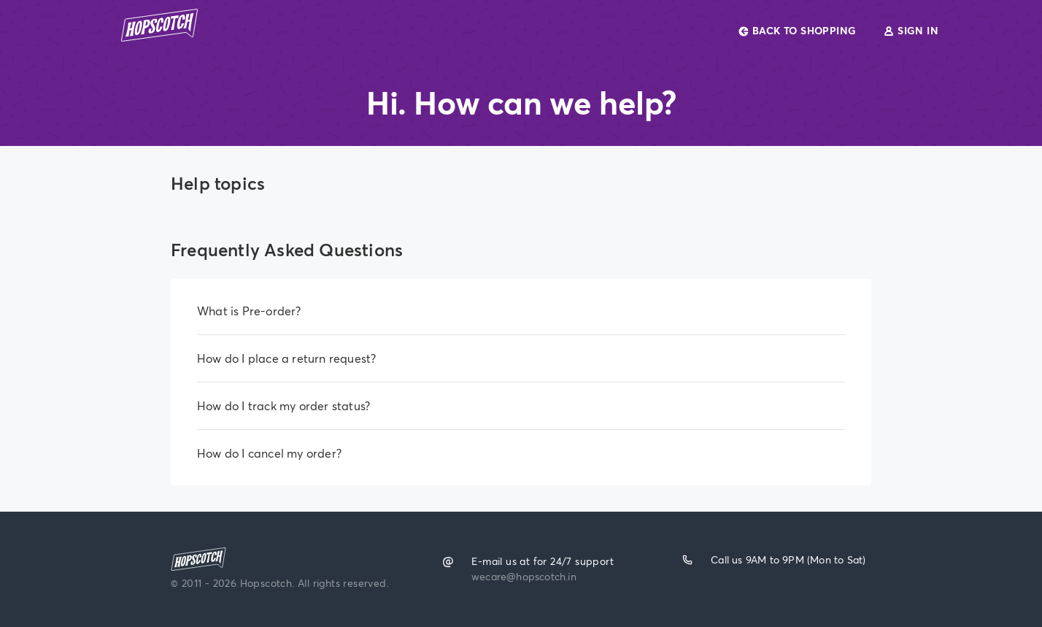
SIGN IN (910, 30)
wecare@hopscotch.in (523, 575)
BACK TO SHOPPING (799, 30)
